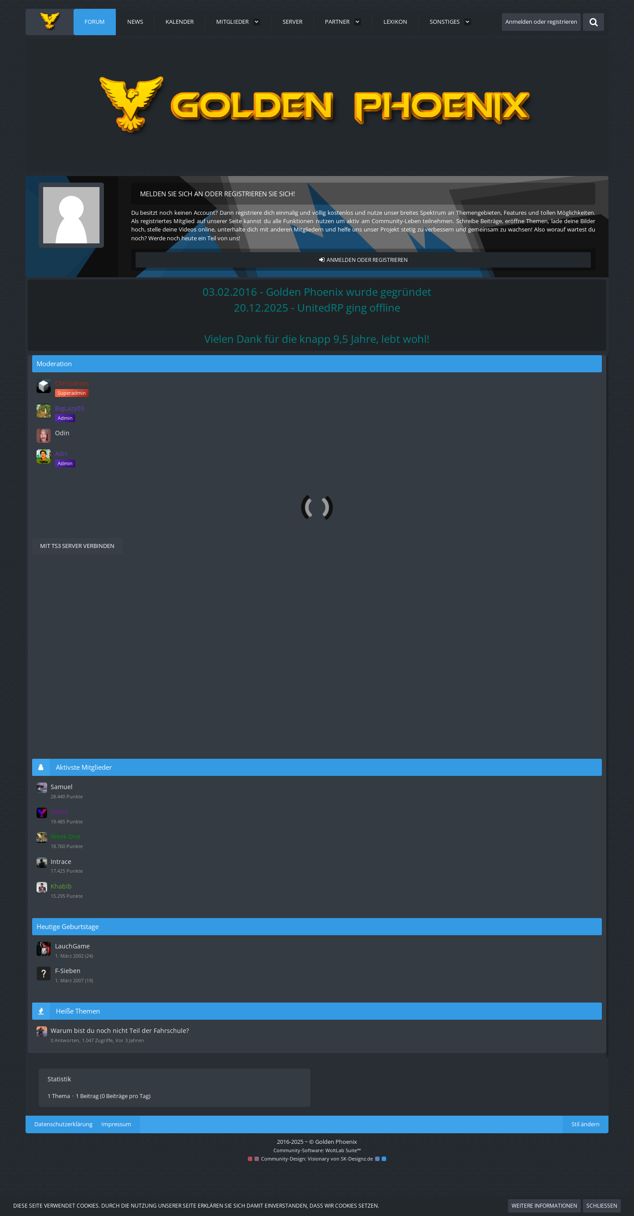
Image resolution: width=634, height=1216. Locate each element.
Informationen (98, 434)
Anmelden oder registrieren (541, 22)
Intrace (491, 864)
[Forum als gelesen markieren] (413, 371)
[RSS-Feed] (424, 371)
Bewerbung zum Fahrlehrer (417, 454)
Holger (348, 463)
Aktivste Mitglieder (515, 773)
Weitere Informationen (544, 1205)
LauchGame (501, 946)
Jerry (80, 552)
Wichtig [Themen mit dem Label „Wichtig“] (267, 543)
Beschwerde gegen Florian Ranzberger (421, 479)
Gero (346, 488)
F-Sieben (497, 969)
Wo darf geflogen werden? (398, 429)
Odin (492, 441)
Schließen (601, 1205)
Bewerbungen (97, 455)
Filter (419, 522)
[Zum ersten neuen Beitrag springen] (329, 434)
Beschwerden (97, 484)
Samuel (491, 793)
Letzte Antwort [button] (80, 523)
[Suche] (593, 22)
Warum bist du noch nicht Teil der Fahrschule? (152, 544)
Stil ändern (585, 1173)
